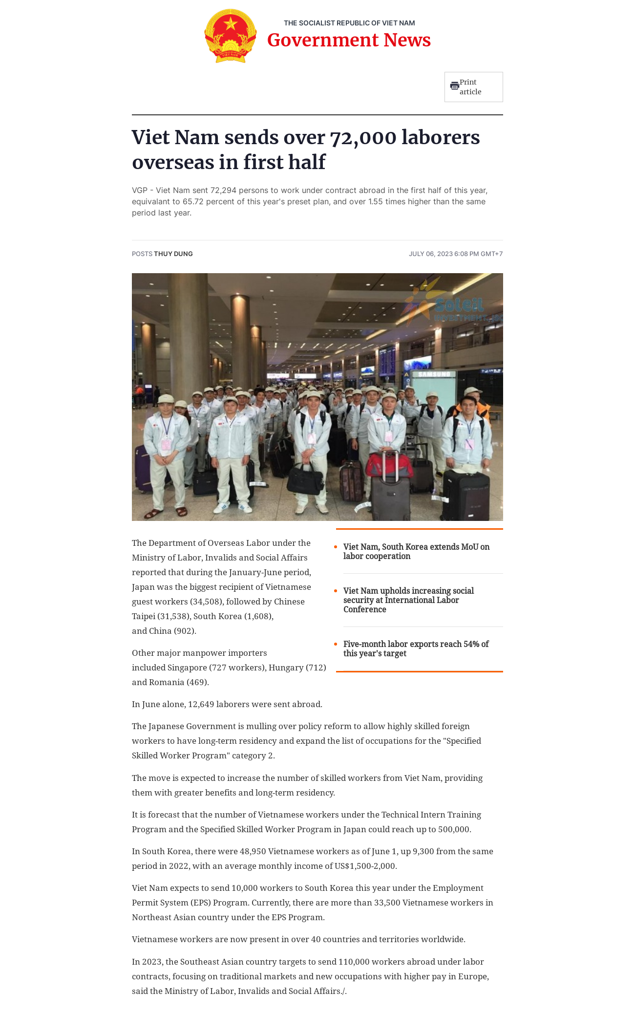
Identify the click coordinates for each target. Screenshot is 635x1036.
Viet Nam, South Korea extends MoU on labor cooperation (416, 551)
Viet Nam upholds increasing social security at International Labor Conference (408, 600)
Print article (466, 87)
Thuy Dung (173, 254)
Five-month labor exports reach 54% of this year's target (415, 649)
